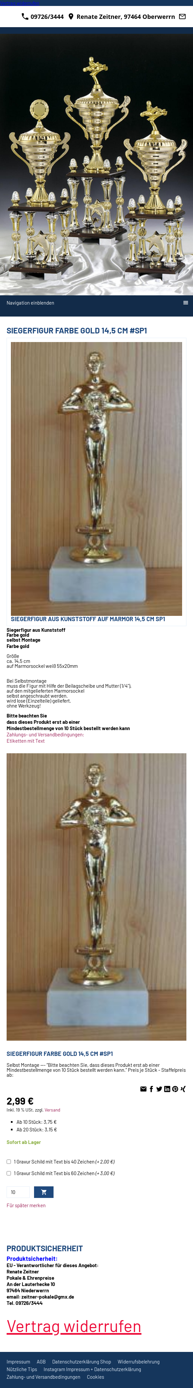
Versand (52, 1110)
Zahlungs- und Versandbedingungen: (45, 734)
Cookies (95, 1377)
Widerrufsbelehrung (139, 1361)
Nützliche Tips (22, 1369)
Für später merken (26, 1205)
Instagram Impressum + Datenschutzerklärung (92, 1369)
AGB (41, 1361)
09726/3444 (42, 17)
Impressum (18, 1361)
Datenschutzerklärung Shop (81, 1361)
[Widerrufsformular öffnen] (19, 3)
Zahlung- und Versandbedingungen (43, 1377)
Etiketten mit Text (26, 741)
